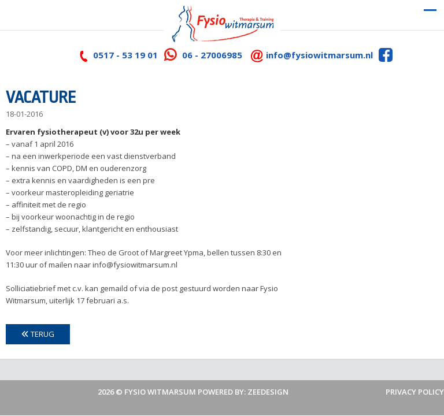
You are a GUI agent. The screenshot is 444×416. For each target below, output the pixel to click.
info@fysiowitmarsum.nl (319, 55)
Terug (37, 334)
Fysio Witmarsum (160, 392)
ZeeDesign (267, 392)
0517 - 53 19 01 (125, 55)
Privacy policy (415, 392)
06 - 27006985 (212, 55)
